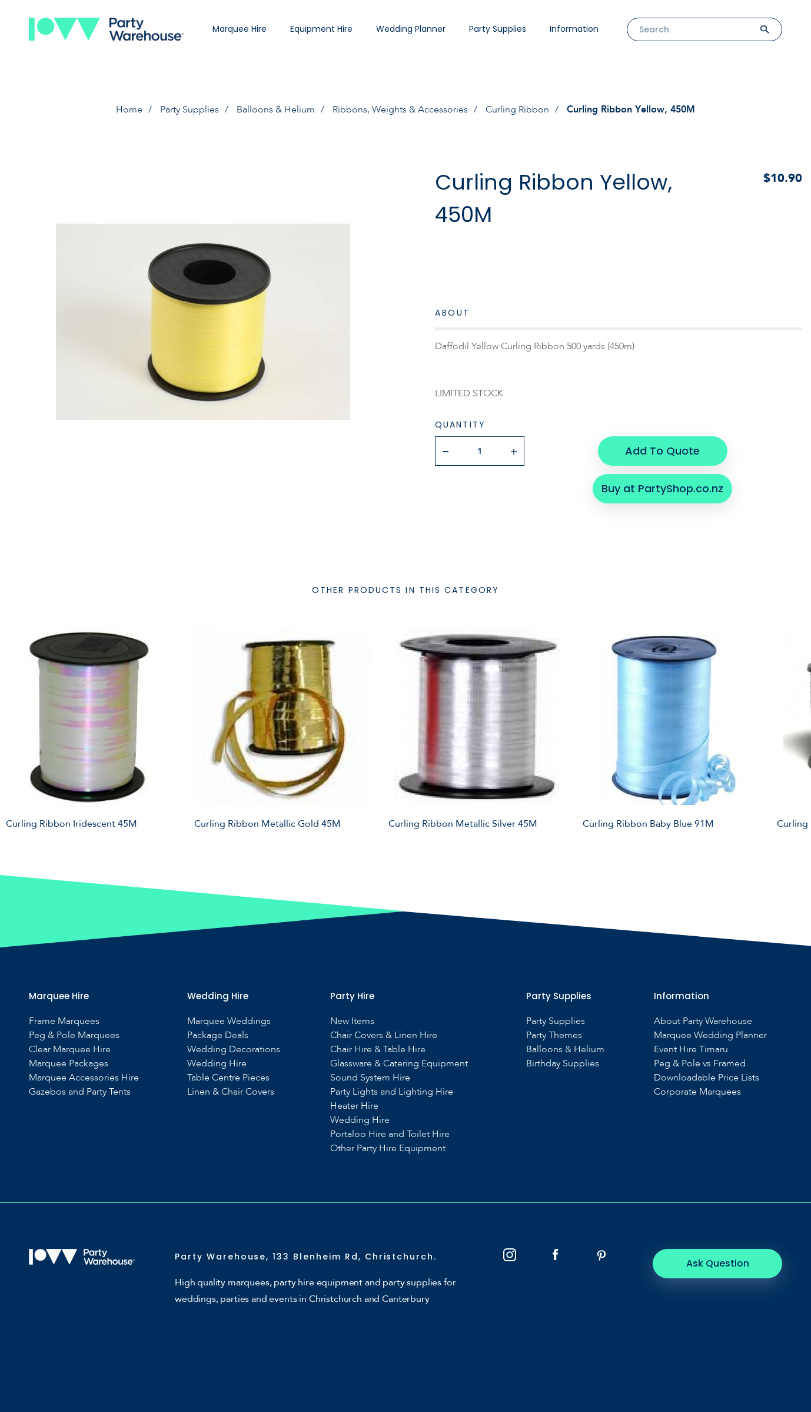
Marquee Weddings (229, 1021)
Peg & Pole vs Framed (700, 1063)
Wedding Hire (217, 1063)
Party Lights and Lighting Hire (391, 1092)
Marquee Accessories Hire (84, 1077)
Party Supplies (497, 29)
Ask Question (717, 1263)
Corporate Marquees (697, 1092)
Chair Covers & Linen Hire (383, 1035)
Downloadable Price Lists (706, 1077)
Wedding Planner (411, 29)
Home (129, 109)
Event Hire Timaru (691, 1049)
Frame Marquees (64, 1021)
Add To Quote (662, 450)
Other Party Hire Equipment (388, 1148)
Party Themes (554, 1035)
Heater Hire (354, 1106)
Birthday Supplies (562, 1063)
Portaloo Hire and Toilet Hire (390, 1134)
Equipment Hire (321, 29)
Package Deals (217, 1035)
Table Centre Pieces (228, 1077)
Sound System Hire (370, 1077)
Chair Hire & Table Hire (378, 1049)
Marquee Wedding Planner (710, 1035)
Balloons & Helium (276, 109)
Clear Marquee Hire (70, 1049)
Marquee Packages (68, 1063)
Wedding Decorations (233, 1049)
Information (574, 29)
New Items (352, 1021)
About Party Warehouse (703, 1021)
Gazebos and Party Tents (80, 1092)
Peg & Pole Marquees (74, 1035)
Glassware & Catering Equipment (399, 1063)
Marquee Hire (239, 29)
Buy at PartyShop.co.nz (662, 488)
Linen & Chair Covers (230, 1092)
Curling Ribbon (517, 109)
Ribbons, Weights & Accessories (400, 109)
